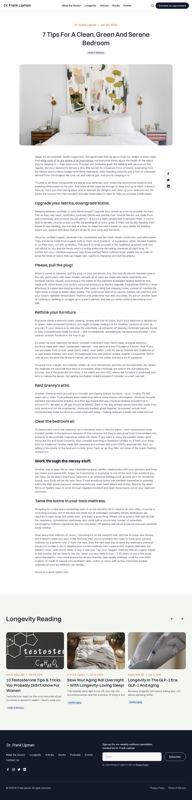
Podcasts (75, 754)
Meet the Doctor (71, 5)
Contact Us (12, 760)
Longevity (90, 5)
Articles (104, 5)
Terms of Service (177, 788)
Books (116, 5)
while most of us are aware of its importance (66, 160)
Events (127, 5)
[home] (17, 5)
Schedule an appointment (172, 5)
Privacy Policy (142, 765)
